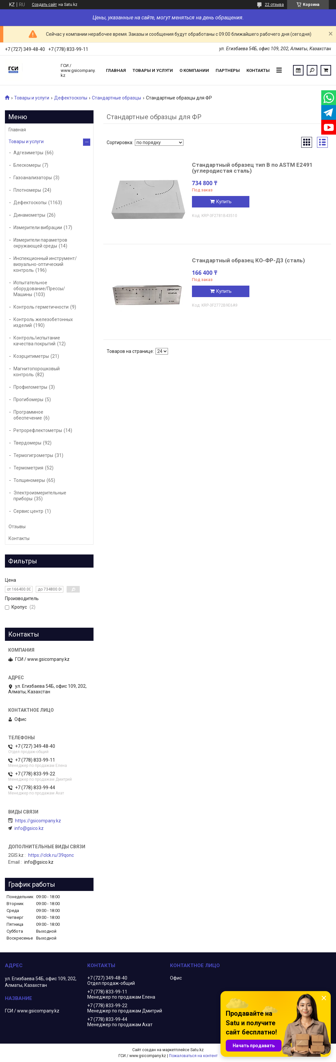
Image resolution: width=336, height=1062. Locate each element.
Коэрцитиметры (31, 356)
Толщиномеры (29, 480)
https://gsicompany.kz (38, 820)
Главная (116, 70)
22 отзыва (274, 4)
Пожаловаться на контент (193, 1055)
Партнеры (228, 70)
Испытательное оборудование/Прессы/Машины (39, 288)
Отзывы (17, 526)
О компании (194, 70)
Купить (224, 201)
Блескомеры (27, 165)
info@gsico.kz (29, 828)
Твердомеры (27, 442)
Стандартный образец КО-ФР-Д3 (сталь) (248, 260)
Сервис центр (28, 511)
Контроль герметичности (41, 307)
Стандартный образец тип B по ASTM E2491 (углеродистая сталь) (252, 168)
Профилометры (30, 387)
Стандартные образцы (116, 97)
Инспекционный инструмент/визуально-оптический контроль (45, 264)
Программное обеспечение (28, 415)
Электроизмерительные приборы (39, 495)
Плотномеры (27, 190)
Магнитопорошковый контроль (36, 371)
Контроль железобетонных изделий (43, 322)
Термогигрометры (33, 455)
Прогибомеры (28, 399)
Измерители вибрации (37, 227)
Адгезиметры (28, 152)
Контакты (258, 70)
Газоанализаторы (32, 177)
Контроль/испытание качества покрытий (36, 340)
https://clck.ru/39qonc (51, 855)
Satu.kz (197, 1050)
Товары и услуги (153, 70)
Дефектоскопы (70, 97)
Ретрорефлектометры (37, 430)
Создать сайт (44, 4)
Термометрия (28, 467)
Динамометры (29, 215)
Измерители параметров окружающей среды (40, 243)
